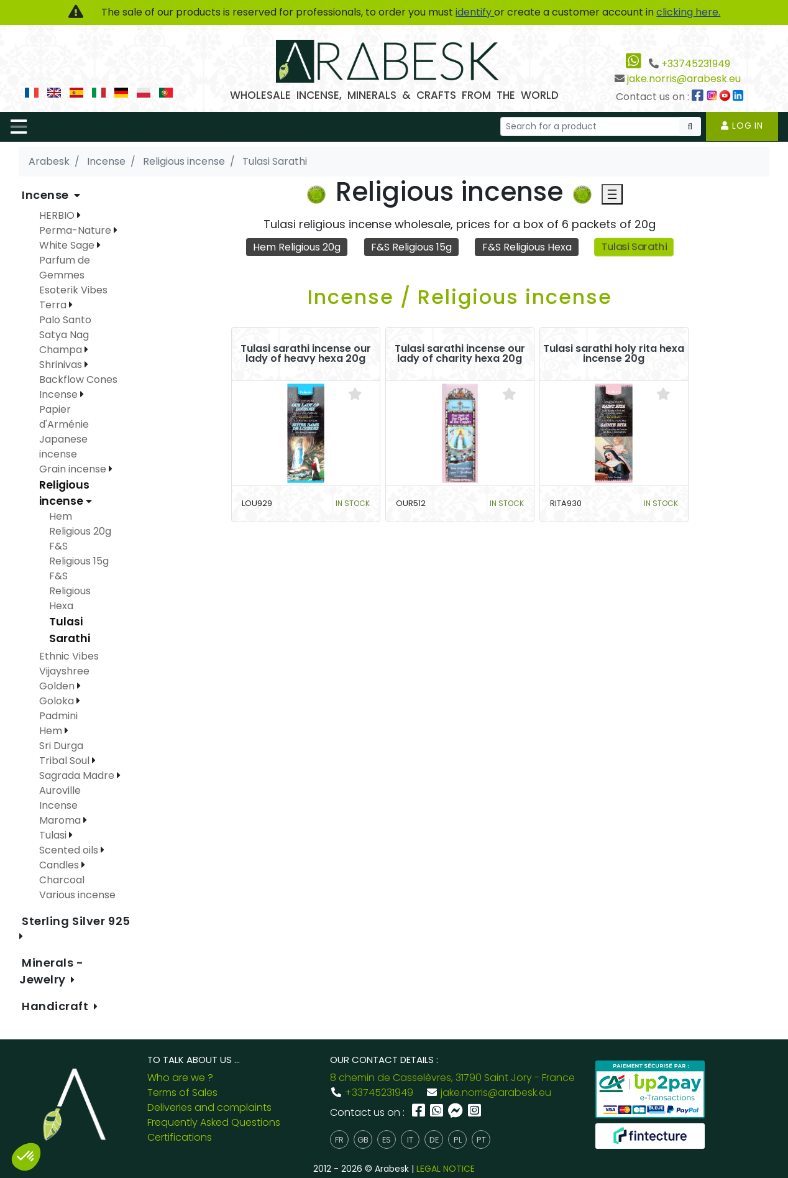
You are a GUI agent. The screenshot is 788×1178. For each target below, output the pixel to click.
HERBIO (58, 215)
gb (363, 1139)
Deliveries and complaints (209, 1107)
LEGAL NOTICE (445, 1168)
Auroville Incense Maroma (61, 805)
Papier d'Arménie (64, 416)
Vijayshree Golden (64, 678)
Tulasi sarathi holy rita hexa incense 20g (613, 354)
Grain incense (74, 469)
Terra (54, 305)
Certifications (179, 1137)
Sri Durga (61, 746)
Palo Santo (65, 320)
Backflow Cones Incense (78, 387)
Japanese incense (63, 446)
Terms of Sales (182, 1092)
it (410, 1139)
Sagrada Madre (78, 775)
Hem (52, 731)
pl (458, 1139)
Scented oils (70, 850)
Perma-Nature (76, 230)
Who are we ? (180, 1077)
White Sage (68, 245)
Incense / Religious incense (460, 297)
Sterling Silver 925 (76, 921)
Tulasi (54, 835)
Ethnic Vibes (69, 656)
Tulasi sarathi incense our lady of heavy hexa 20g (306, 354)
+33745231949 (695, 64)
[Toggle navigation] (18, 127)
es (386, 1139)
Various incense (77, 895)
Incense (46, 195)
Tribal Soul (65, 760)
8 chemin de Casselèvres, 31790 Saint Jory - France (452, 1077)
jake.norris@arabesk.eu (684, 78)
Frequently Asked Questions (213, 1122)
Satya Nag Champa (64, 342)
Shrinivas (62, 364)
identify (475, 12)
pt (481, 1139)
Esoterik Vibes (73, 290)
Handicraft (56, 1006)
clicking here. (688, 12)
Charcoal (62, 880)
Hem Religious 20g (297, 247)
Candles (60, 865)
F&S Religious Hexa (527, 247)
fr (339, 1139)
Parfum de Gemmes (64, 267)
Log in (742, 125)
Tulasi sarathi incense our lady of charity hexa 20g (460, 354)
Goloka (57, 701)
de (434, 1139)
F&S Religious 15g (411, 247)
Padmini (58, 716)
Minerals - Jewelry (51, 971)
